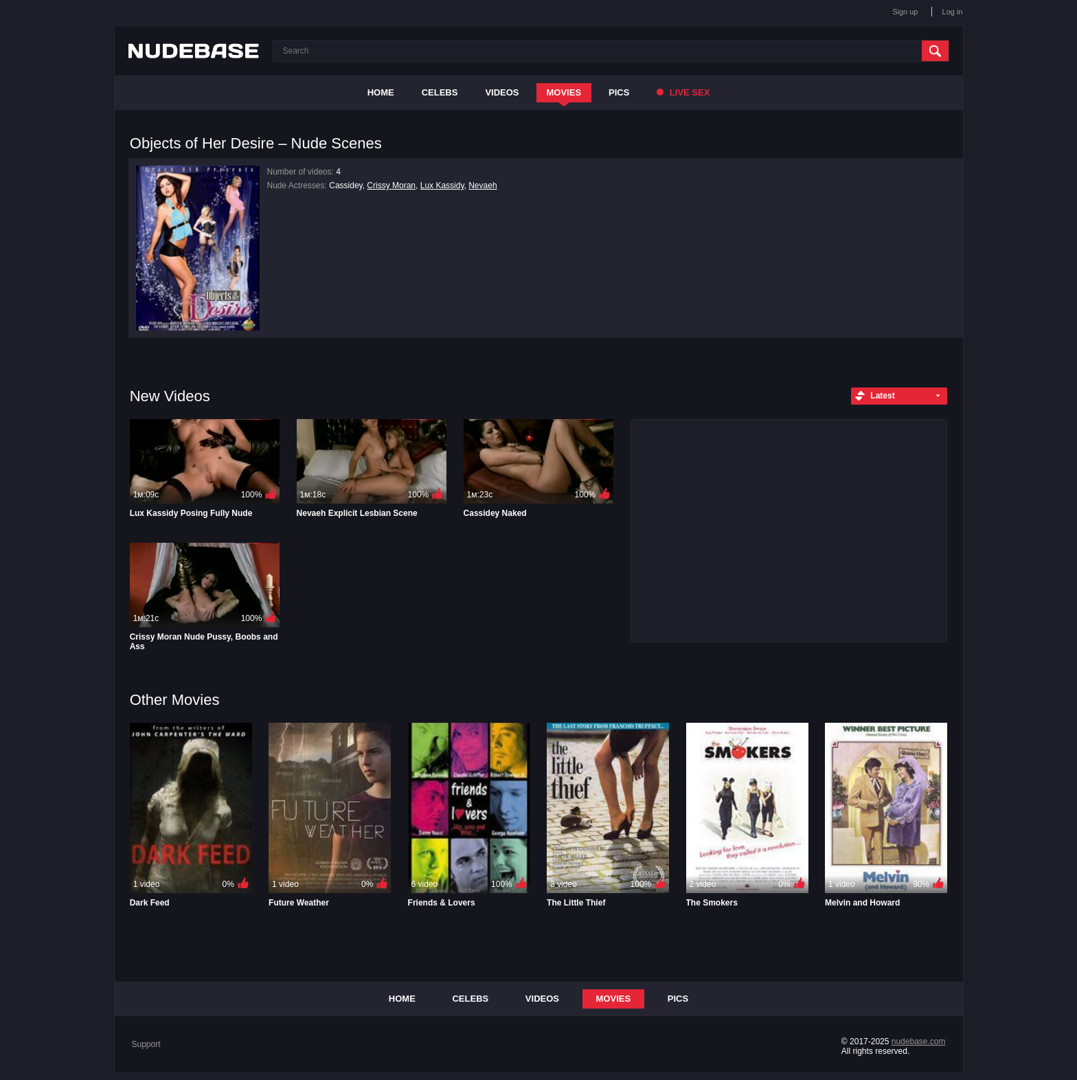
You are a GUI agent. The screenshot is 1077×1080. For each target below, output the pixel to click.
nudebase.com (919, 1041)
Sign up (905, 12)
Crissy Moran (391, 185)
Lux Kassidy (442, 185)
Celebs (440, 92)
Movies (564, 92)
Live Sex (683, 92)
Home (380, 92)
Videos (502, 92)
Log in (952, 12)
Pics (619, 92)
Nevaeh (482, 185)
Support (146, 1044)
